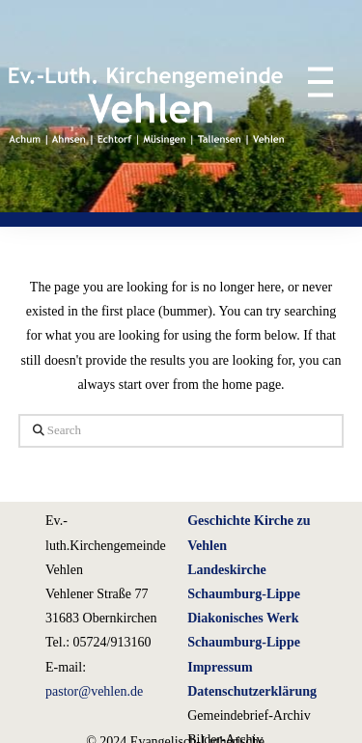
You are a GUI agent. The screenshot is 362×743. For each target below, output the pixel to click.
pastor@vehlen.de (94, 691)
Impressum (219, 667)
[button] (311, 81)
